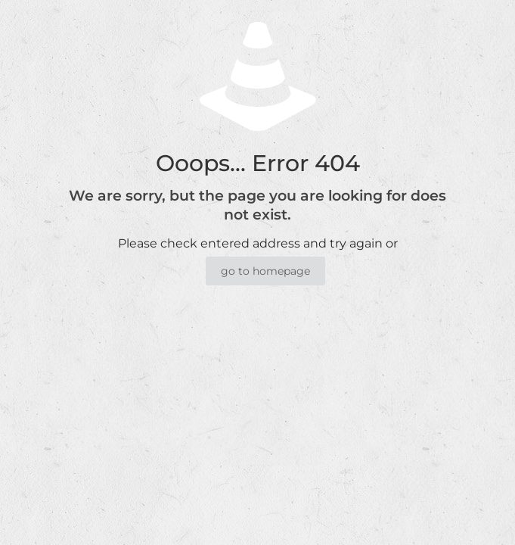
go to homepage (265, 271)
